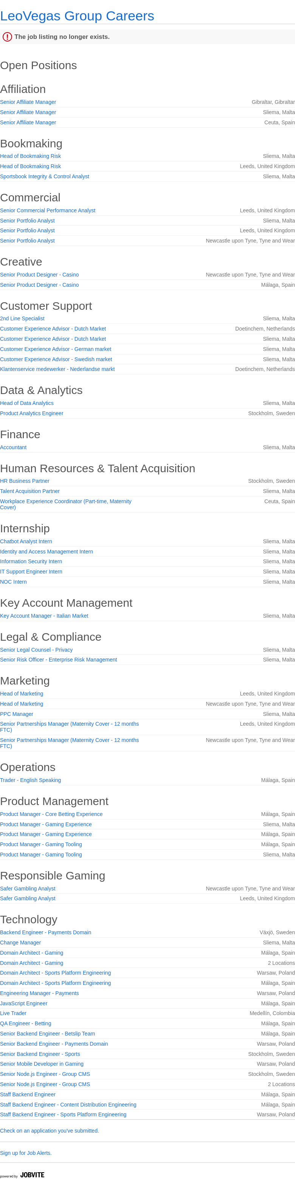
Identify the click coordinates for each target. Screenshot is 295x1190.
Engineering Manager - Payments (39, 993)
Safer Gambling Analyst (27, 889)
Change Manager (20, 943)
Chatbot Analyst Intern (26, 541)
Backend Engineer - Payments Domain (45, 932)
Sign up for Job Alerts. (26, 1153)
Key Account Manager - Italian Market (44, 616)
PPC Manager (16, 714)
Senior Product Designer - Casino (39, 275)
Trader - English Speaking (30, 780)
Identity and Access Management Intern (46, 552)
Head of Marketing (21, 694)
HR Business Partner (25, 481)
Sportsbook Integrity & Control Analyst (44, 176)
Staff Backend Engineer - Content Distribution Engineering (68, 1105)
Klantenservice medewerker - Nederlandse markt (57, 369)
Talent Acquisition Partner (30, 491)
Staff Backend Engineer (28, 1094)
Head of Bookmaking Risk (30, 156)
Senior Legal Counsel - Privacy (36, 650)
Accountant (13, 447)
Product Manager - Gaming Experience (46, 824)
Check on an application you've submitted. (49, 1131)
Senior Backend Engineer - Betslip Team (47, 1034)
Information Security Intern (31, 561)
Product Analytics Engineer (31, 413)
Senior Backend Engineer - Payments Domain (54, 1044)
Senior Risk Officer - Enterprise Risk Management (58, 660)
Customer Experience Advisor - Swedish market (56, 359)
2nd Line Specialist (22, 318)
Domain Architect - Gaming (31, 953)
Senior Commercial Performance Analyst (47, 210)
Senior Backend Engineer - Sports (40, 1054)
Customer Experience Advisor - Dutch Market (53, 329)
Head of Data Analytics (27, 403)
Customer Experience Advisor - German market (55, 349)
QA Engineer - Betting (25, 1023)
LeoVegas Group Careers (77, 15)
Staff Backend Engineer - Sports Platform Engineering (63, 1114)
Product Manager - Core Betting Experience (51, 814)
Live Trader (13, 1013)
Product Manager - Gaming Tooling (41, 844)
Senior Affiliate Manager (28, 102)
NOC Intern (13, 582)
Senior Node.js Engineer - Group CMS (45, 1074)
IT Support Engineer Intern (31, 572)
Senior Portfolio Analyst (27, 221)
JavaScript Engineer (23, 1003)
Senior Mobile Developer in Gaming (42, 1064)
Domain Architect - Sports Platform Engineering (55, 973)
